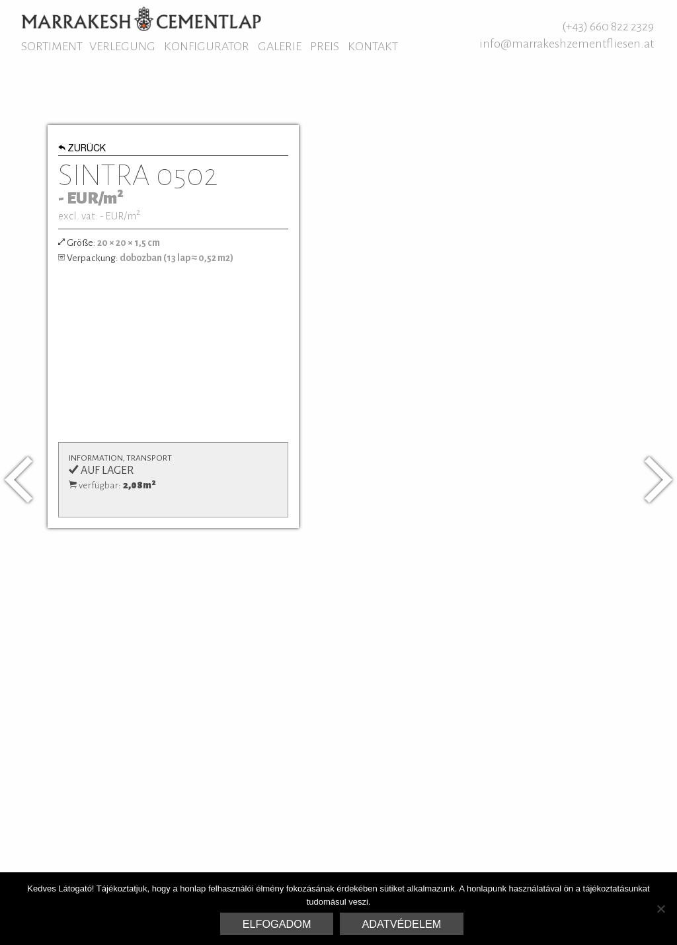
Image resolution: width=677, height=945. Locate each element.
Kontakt (373, 46)
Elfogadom (277, 924)
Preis (324, 46)
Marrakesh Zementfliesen (141, 18)
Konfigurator (206, 46)
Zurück (82, 149)
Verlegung (122, 46)
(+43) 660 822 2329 (608, 26)
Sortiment (52, 46)
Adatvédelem (402, 924)
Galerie (279, 46)
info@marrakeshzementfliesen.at (566, 43)
